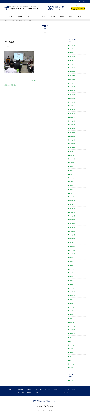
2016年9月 (72, 368)
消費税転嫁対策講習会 (10, 85)
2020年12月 (72, 200)
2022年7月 (72, 128)
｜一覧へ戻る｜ (34, 80)
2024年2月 (72, 56)
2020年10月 (72, 208)
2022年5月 (72, 136)
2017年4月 (72, 356)
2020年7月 (72, 219)
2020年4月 (72, 231)
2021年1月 (71, 197)
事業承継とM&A (66, 389)
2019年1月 (71, 288)
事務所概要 (19, 16)
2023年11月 (72, 68)
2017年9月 (72, 337)
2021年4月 (72, 185)
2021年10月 (72, 163)
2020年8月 (72, 216)
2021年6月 (72, 178)
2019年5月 (72, 273)
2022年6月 (72, 132)
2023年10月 (72, 71)
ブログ (70, 16)
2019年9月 (72, 257)
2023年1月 (72, 106)
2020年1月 (72, 242)
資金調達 (73, 389)
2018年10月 (72, 295)
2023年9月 (72, 75)
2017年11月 (72, 330)
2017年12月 (72, 326)
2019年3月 (72, 280)
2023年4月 (72, 94)
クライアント (48, 392)
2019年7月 (72, 265)
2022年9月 (72, 121)
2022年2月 (72, 147)
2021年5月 (72, 182)
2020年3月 (72, 235)
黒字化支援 (56, 389)
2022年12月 (72, 109)
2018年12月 (72, 292)
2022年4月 (72, 140)
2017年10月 (72, 333)
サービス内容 (41, 16)
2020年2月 (72, 238)
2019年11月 (72, 250)
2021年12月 (72, 155)
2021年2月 (72, 193)
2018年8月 (72, 299)
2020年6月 (72, 223)
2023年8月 (72, 79)
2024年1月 (72, 60)
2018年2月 (72, 318)
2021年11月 (72, 159)
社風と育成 (52, 16)
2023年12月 (72, 64)
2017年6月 (72, 349)
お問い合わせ (65, 392)
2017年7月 (72, 345)
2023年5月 (72, 90)
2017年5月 (72, 352)
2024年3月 (72, 52)
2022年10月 (72, 117)
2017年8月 (72, 341)
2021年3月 (72, 189)
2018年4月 (72, 311)
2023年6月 (72, 87)
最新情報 (62, 16)
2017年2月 (72, 364)
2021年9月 (72, 166)
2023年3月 (72, 98)
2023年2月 (72, 102)
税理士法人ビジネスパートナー (47, 401)
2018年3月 (72, 314)
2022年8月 (72, 125)
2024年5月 (72, 45)
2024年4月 (72, 49)
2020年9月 (72, 212)
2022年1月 (72, 151)
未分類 (71, 380)
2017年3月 (72, 360)
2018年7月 (72, 303)
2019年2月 (72, 284)
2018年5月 (72, 307)
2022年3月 (72, 144)
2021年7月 (72, 174)
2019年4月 (72, 276)
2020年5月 (72, 227)
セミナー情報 (30, 16)
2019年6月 (72, 269)
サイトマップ (56, 392)
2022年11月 (72, 113)
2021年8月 (72, 170)
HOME (10, 16)
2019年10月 (72, 254)
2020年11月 (72, 204)
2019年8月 (72, 261)
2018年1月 (71, 322)
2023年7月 (72, 83)
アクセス (79, 16)
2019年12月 (72, 246)
